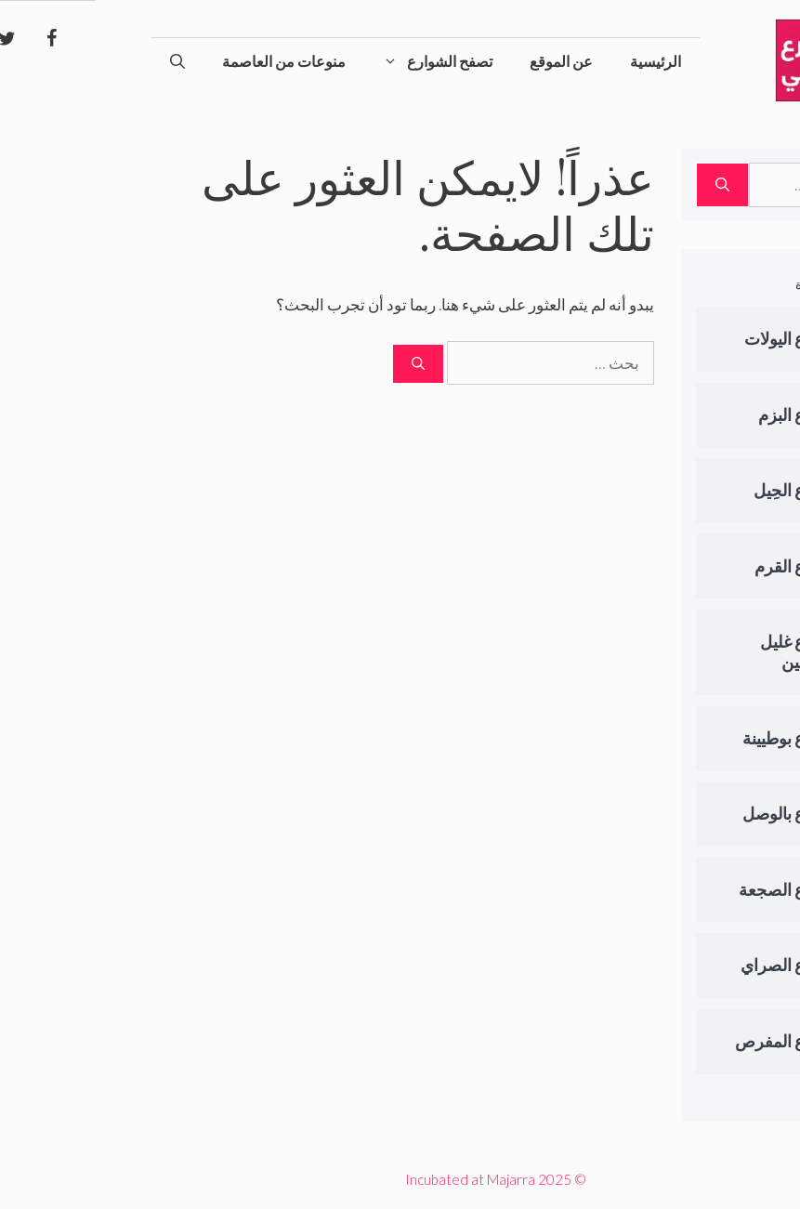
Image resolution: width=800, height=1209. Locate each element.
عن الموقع (465, 61)
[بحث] (322, 364)
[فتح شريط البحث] (82, 61)
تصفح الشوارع (333, 61)
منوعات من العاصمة (188, 61)
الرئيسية (559, 61)
